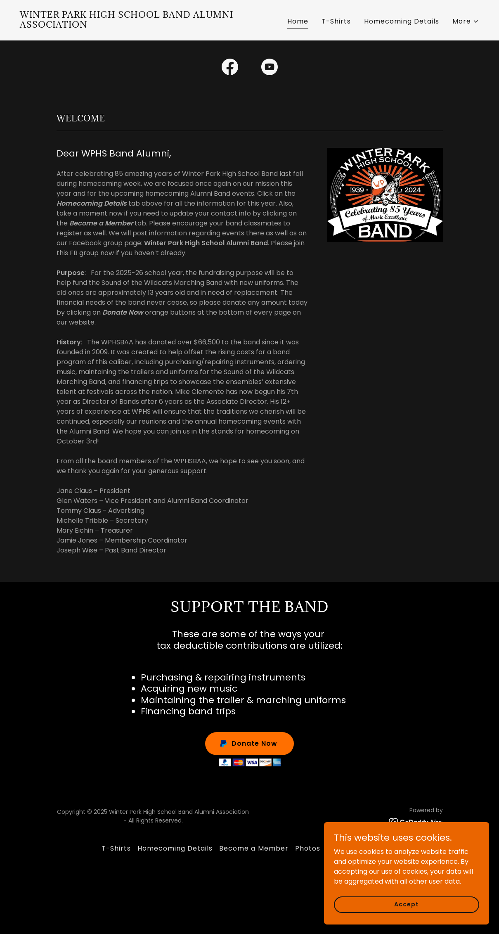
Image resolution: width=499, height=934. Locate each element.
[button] (465, 21)
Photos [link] (307, 848)
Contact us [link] (377, 848)
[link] (131, 25)
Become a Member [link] (253, 848)
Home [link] (297, 21)
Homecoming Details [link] (401, 21)
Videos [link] (339, 848)
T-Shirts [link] (336, 21)
